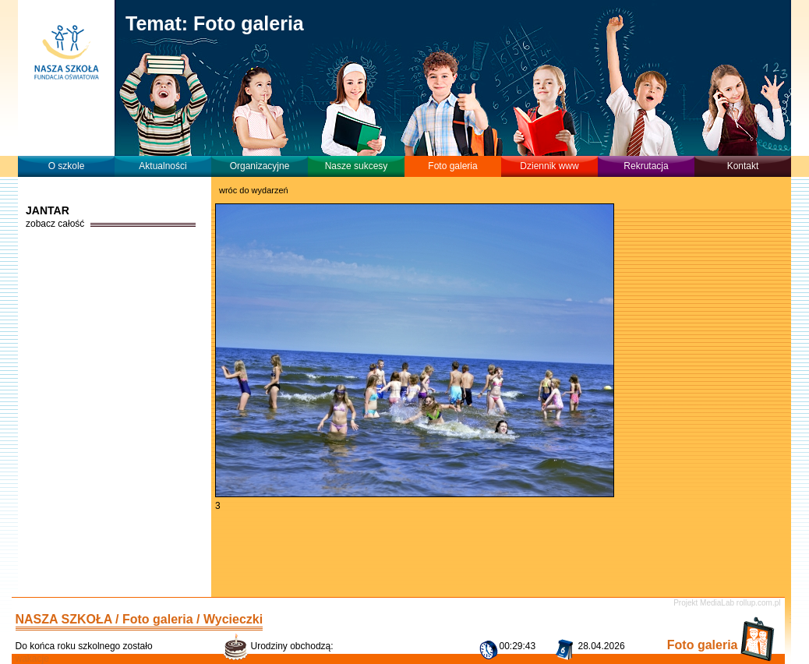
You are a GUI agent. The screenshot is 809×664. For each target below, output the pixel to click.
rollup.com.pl (759, 603)
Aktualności (162, 166)
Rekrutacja (646, 166)
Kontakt (743, 166)
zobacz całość (55, 223)
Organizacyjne (260, 166)
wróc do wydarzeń (253, 190)
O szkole (66, 166)
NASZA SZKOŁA (64, 619)
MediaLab (717, 603)
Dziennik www (549, 166)
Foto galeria (452, 166)
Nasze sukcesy (356, 166)
